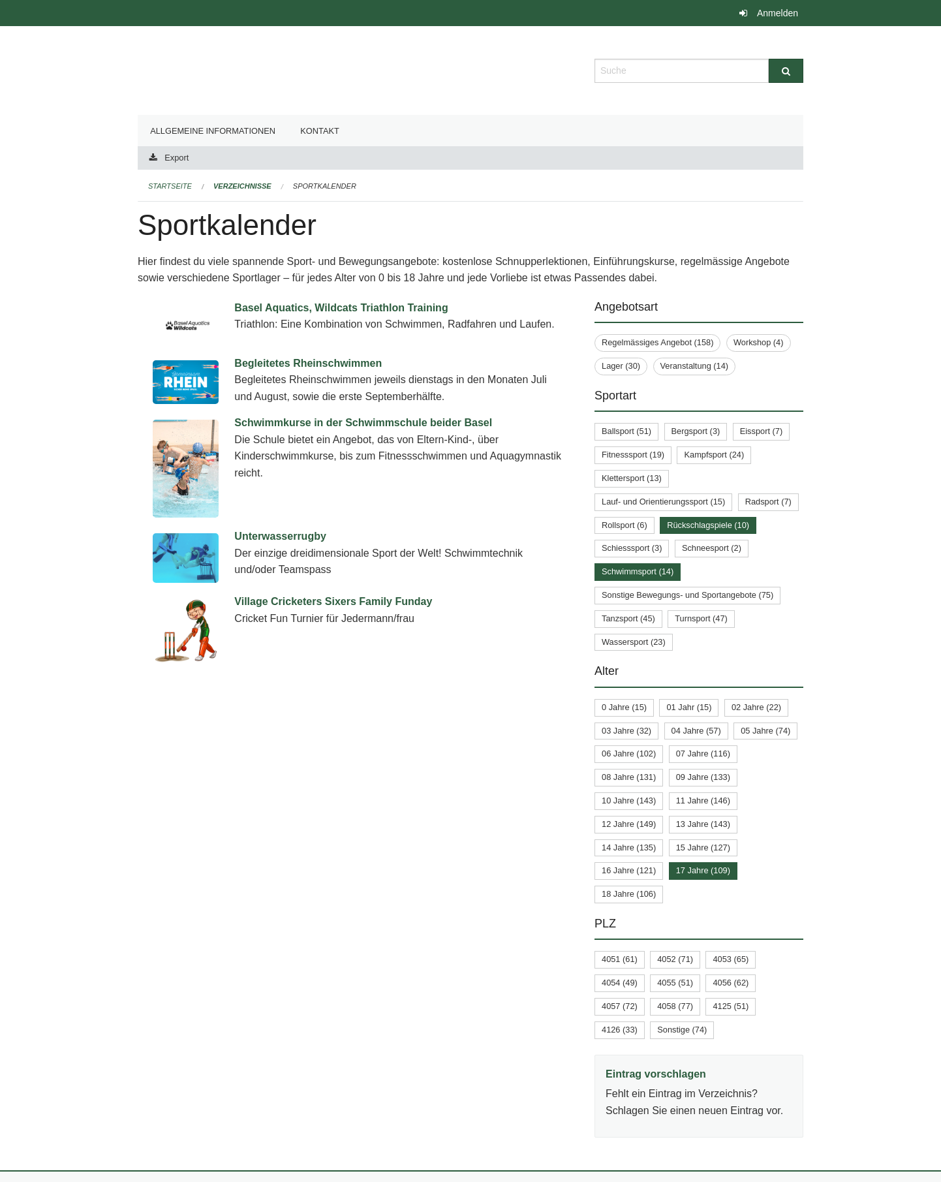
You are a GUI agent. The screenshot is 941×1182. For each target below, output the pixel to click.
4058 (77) (675, 1006)
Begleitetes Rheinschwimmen (308, 363)
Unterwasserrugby (280, 536)
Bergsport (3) (695, 431)
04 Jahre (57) (696, 731)
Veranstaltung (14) (694, 366)
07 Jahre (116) (703, 753)
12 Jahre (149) (629, 824)
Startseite (170, 186)
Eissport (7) (761, 431)
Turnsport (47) (701, 618)
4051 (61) (620, 959)
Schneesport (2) (711, 548)
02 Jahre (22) (756, 707)
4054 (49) (620, 983)
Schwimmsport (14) (637, 571)
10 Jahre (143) (629, 800)
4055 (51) (675, 983)
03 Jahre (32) (626, 731)
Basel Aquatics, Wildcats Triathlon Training (341, 307)
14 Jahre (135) (629, 847)
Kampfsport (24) (714, 454)
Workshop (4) (758, 342)
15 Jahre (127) (703, 847)
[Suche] (786, 71)
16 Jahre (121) (629, 870)
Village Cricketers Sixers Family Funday (333, 601)
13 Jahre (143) (703, 824)
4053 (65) (730, 959)
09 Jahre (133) (703, 777)
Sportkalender (324, 186)
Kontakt (319, 131)
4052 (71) (675, 959)
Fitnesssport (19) (633, 454)
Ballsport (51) (626, 431)
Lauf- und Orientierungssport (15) (663, 501)
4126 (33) (620, 1029)
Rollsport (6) (624, 525)
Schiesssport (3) (632, 548)
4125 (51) (730, 1006)
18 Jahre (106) (629, 894)
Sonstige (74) (682, 1029)
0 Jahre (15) (624, 707)
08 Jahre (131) (629, 777)
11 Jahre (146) (703, 800)
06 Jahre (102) (629, 753)
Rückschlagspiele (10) (708, 525)
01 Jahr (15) (688, 707)
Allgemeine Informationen (212, 131)
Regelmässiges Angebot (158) (657, 342)
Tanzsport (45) (628, 618)
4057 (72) (620, 1006)
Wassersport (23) (634, 642)
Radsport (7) (768, 501)
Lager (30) (621, 366)
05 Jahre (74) (765, 731)
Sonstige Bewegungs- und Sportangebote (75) (687, 595)
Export (176, 158)
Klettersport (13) (632, 478)
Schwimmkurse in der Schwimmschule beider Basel (363, 422)
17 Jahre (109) (703, 870)
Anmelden (777, 13)
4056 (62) (730, 983)
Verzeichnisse (242, 186)
